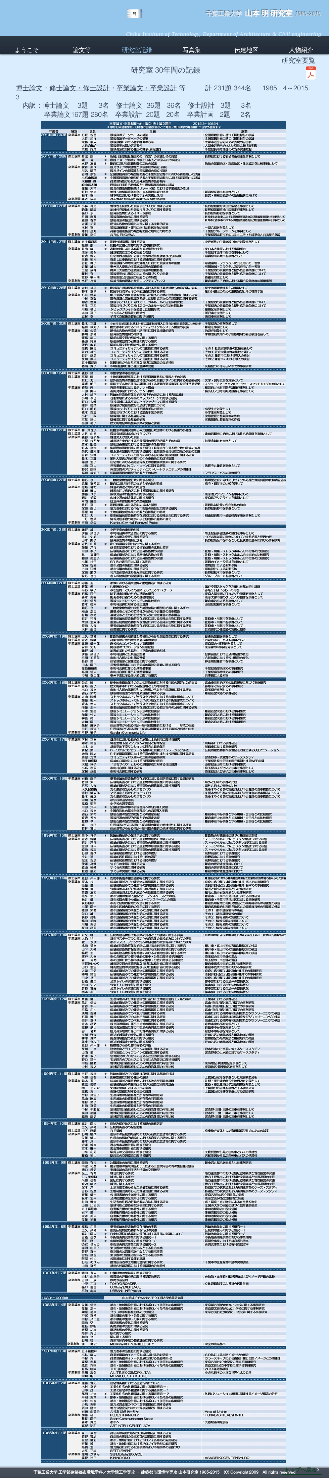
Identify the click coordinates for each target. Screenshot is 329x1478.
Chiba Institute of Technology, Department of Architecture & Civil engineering (223, 34)
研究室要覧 (298, 60)
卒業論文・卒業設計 (146, 88)
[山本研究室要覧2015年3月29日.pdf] (311, 74)
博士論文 (29, 88)
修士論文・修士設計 (79, 88)
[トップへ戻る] (302, 1470)
